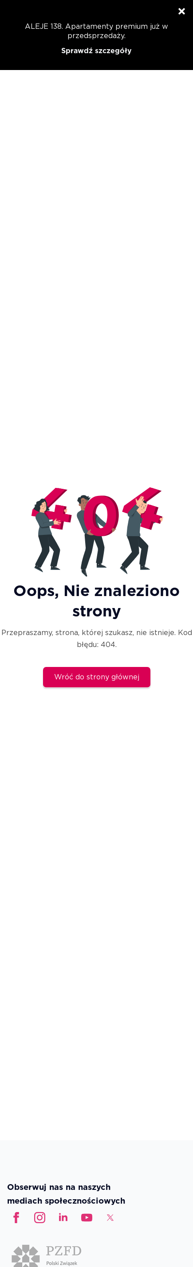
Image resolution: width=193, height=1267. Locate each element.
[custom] (87, 1218)
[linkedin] (63, 1218)
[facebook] (16, 1218)
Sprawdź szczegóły (96, 51)
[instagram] (40, 1218)
